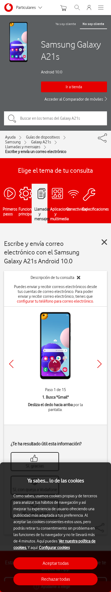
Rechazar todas (55, 579)
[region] (55, 527)
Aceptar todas (56, 563)
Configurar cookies (54, 547)
